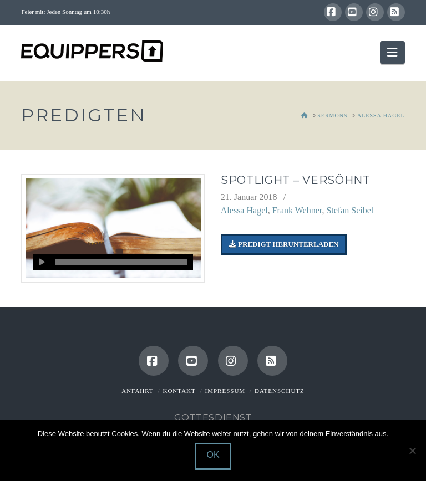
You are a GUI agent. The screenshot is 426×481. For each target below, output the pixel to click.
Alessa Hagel (244, 210)
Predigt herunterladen (284, 244)
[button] (392, 52)
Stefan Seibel (349, 210)
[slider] (121, 262)
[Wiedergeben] (41, 262)
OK (212, 454)
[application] (113, 262)
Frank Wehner (297, 210)
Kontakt (179, 390)
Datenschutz (280, 390)
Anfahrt (137, 390)
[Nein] (412, 450)
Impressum (225, 390)
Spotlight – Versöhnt (296, 180)
